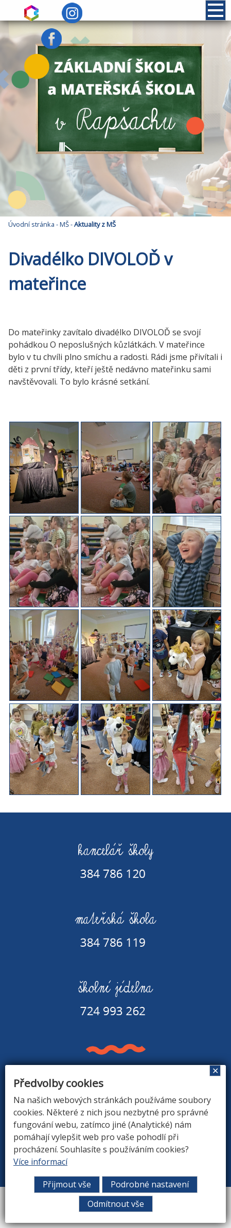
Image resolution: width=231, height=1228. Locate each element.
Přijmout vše (67, 1184)
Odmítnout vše (115, 1203)
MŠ (64, 224)
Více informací (40, 1161)
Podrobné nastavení (150, 1184)
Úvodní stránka (31, 224)
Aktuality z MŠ (95, 224)
